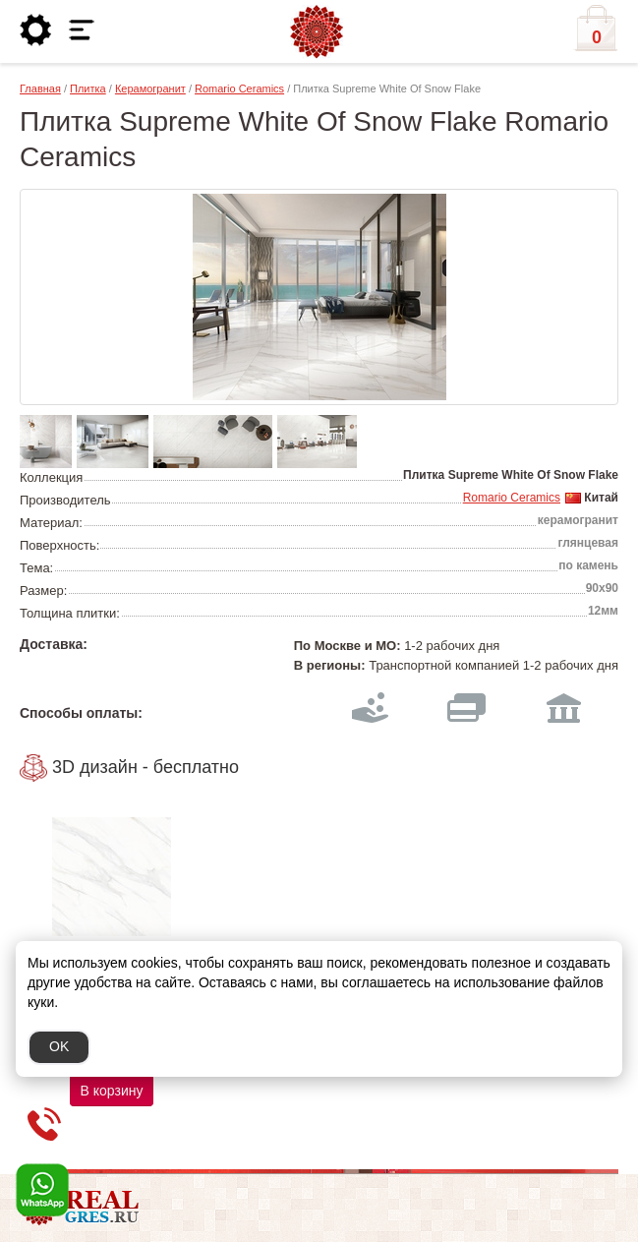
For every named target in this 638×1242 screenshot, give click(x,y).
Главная (40, 88)
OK (59, 1046)
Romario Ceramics (239, 88)
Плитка (88, 88)
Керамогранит (150, 88)
